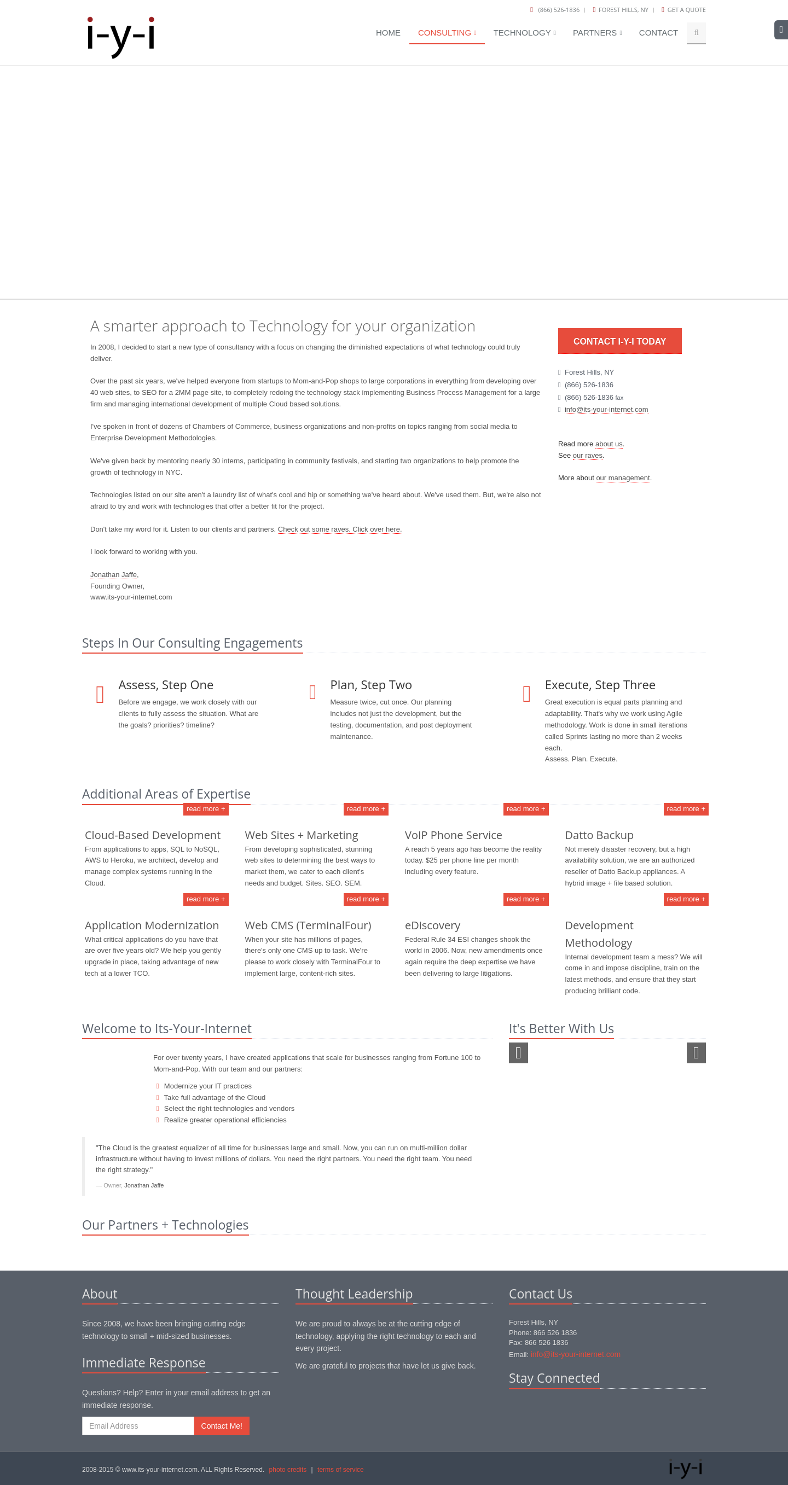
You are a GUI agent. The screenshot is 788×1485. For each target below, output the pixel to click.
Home (388, 32)
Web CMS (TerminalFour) (308, 925)
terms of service (340, 1470)
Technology (525, 32)
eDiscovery (432, 925)
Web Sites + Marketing (301, 835)
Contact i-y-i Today (620, 341)
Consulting (447, 32)
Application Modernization (152, 925)
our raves (587, 455)
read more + (206, 809)
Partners (597, 32)
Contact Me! (221, 1426)
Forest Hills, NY (623, 9)
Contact (658, 32)
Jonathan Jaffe (113, 574)
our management (623, 478)
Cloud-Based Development (153, 835)
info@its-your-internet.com (606, 409)
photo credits (288, 1470)
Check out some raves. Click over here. (340, 529)
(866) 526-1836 (559, 9)
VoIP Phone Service (453, 835)
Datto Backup (599, 835)
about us (609, 444)
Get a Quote (687, 9)
